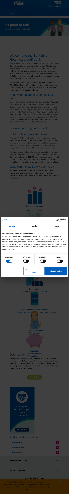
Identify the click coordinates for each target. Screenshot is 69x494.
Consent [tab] (12, 226)
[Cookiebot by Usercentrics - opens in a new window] (57, 220)
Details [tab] (34, 226)
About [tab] (57, 226)
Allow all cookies (56, 271)
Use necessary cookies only (34, 271)
